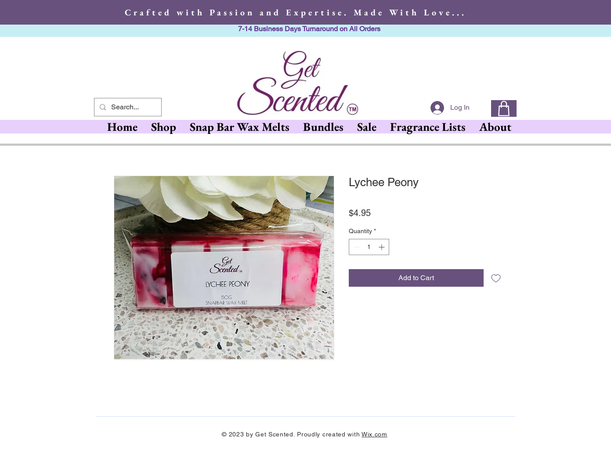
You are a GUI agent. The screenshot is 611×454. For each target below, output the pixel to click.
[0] (504, 108)
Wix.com (374, 434)
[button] (239, 126)
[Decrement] (355, 247)
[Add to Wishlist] (496, 278)
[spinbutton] (369, 247)
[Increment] (382, 247)
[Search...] (127, 107)
